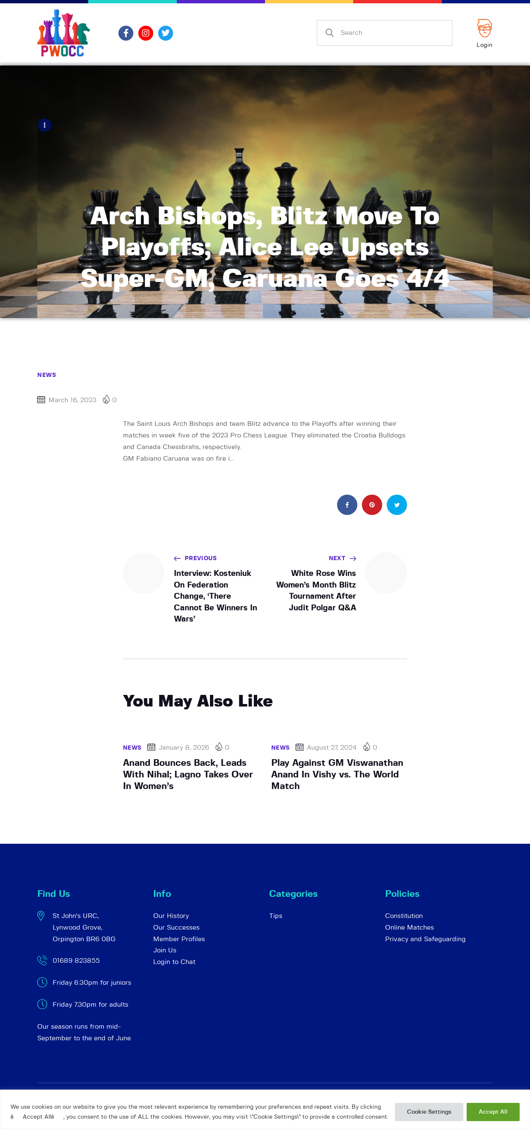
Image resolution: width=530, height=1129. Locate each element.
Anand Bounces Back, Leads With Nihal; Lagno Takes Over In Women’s (188, 774)
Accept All (493, 1112)
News (46, 375)
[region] (265, 1109)
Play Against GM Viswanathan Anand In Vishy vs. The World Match (337, 774)
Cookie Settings (429, 1112)
